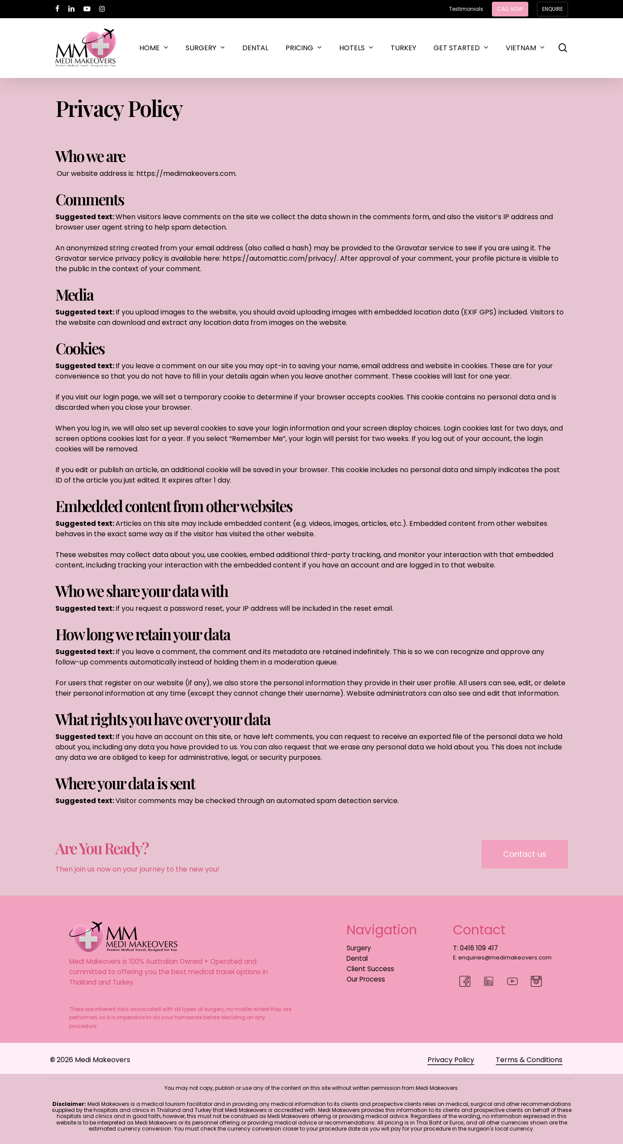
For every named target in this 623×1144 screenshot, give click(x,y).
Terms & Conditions (529, 1060)
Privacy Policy (450, 1060)
